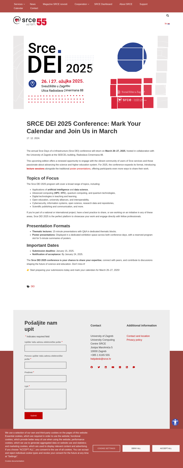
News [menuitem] (33, 4)
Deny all (136, 448)
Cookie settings (106, 448)
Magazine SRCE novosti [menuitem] (55, 4)
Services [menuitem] (18, 4)
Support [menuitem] (143, 4)
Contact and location (138, 336)
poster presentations (80, 168)
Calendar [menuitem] (18, 8)
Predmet (29, 372)
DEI (33, 286)
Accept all (166, 448)
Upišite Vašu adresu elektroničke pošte (43, 342)
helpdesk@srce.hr (101, 358)
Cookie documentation (14, 461)
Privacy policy (134, 339)
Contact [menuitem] (34, 8)
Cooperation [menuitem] (80, 4)
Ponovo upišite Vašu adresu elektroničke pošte (44, 357)
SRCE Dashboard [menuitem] (103, 4)
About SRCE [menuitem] (126, 4)
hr (167, 23)
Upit (26, 386)
